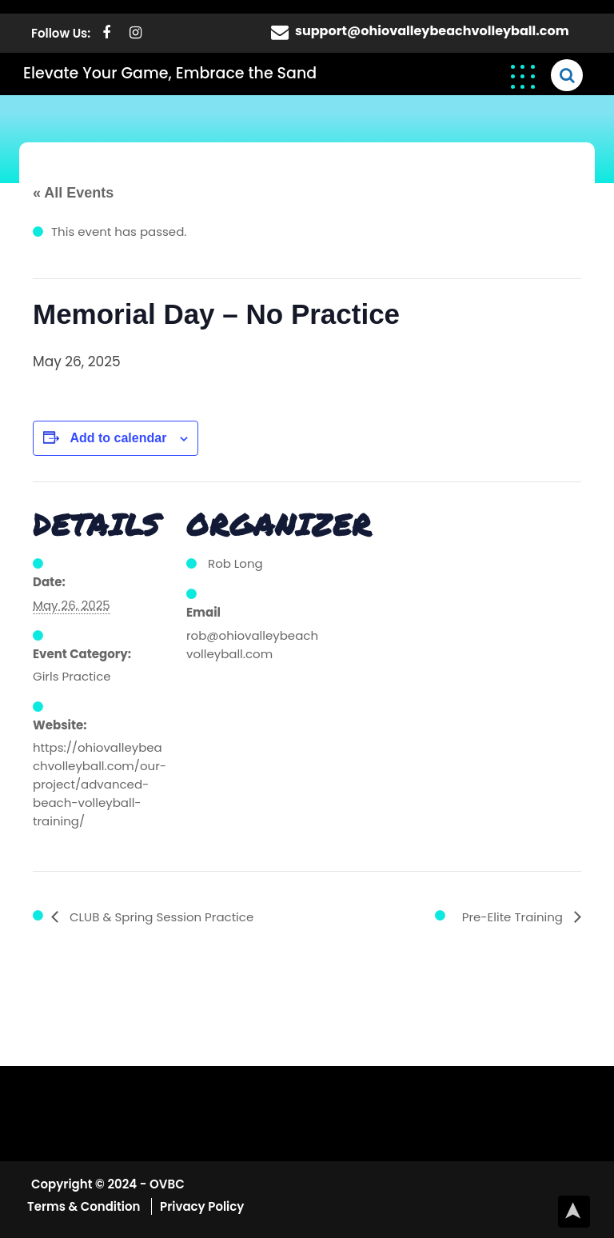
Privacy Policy (202, 1206)
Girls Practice (72, 676)
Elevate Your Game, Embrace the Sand (170, 73)
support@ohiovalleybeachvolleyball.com (432, 31)
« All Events (73, 193)
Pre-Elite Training (514, 917)
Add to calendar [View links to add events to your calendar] (118, 438)
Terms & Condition (85, 1206)
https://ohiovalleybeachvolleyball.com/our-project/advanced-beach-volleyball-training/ (99, 784)
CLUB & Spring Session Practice (159, 917)
